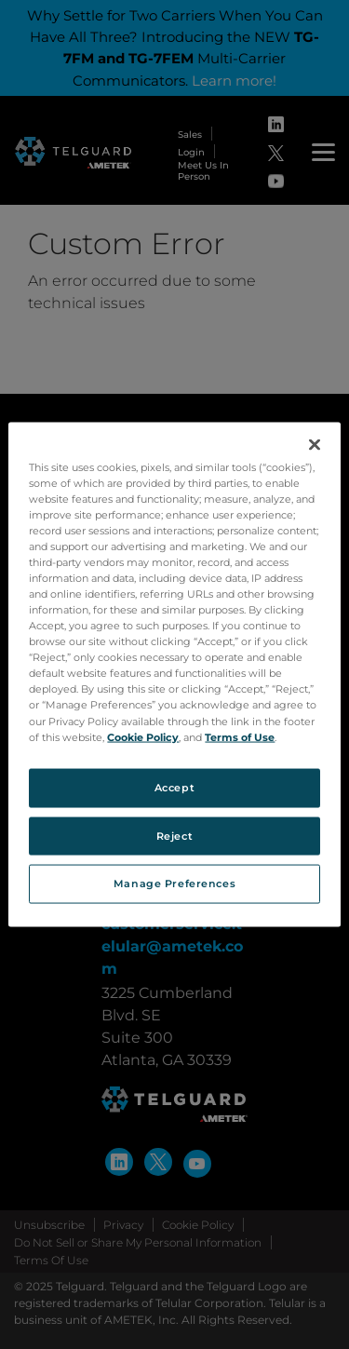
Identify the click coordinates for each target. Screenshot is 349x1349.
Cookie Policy (143, 736)
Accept (174, 786)
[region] (174, 674)
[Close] (314, 444)
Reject (174, 835)
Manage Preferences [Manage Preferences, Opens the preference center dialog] (174, 883)
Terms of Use (240, 736)
